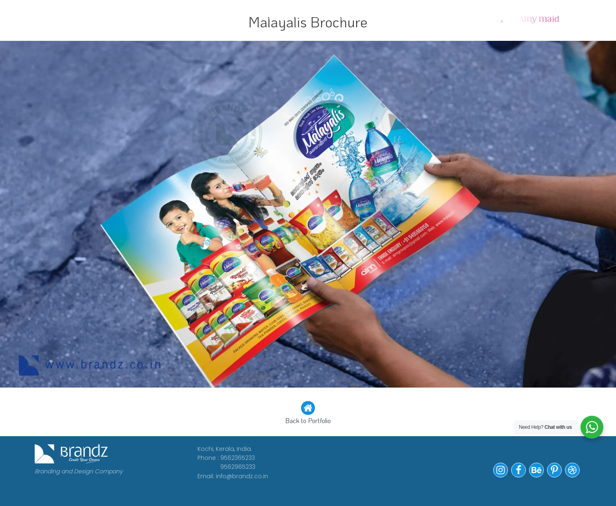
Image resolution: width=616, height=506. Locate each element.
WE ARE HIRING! (294, 17)
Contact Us (424, 17)
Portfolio (363, 17)
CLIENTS (232, 17)
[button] (308, 413)
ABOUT (188, 17)
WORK (150, 17)
